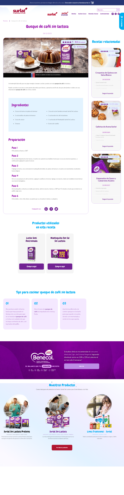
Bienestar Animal (93, 14)
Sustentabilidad (104, 14)
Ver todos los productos (62, 447)
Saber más (81, 366)
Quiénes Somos (82, 14)
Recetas (74, 14)
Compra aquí (31, 266)
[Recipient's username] (107, 9)
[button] (52, 13)
